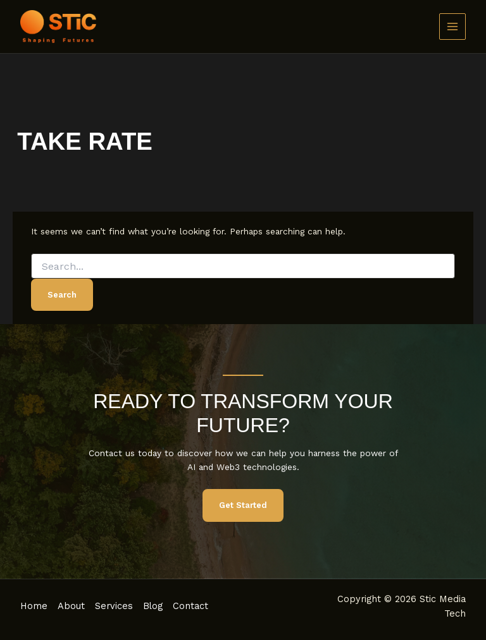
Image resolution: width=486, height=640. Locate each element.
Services (114, 606)
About (71, 606)
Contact (190, 606)
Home (33, 606)
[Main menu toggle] (452, 26)
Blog (153, 606)
